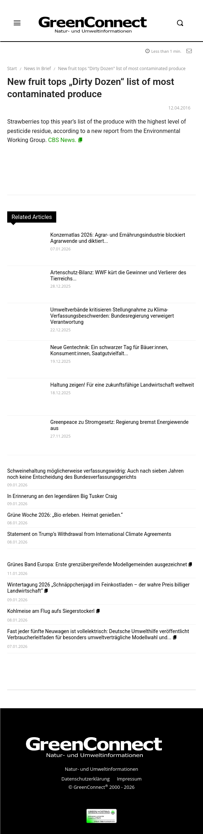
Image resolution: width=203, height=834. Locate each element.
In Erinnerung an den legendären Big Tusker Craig (62, 496)
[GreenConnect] (101, 25)
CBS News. (65, 140)
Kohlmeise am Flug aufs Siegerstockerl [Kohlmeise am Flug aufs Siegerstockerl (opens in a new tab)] (54, 611)
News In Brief (37, 68)
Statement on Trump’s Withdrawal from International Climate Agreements (89, 534)
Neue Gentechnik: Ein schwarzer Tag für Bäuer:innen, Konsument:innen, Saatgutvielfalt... (109, 350)
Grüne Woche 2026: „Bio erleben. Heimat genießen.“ (65, 515)
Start (12, 68)
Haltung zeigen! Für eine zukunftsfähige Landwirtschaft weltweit (122, 385)
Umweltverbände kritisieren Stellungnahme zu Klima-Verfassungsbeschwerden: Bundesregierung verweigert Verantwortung (112, 316)
